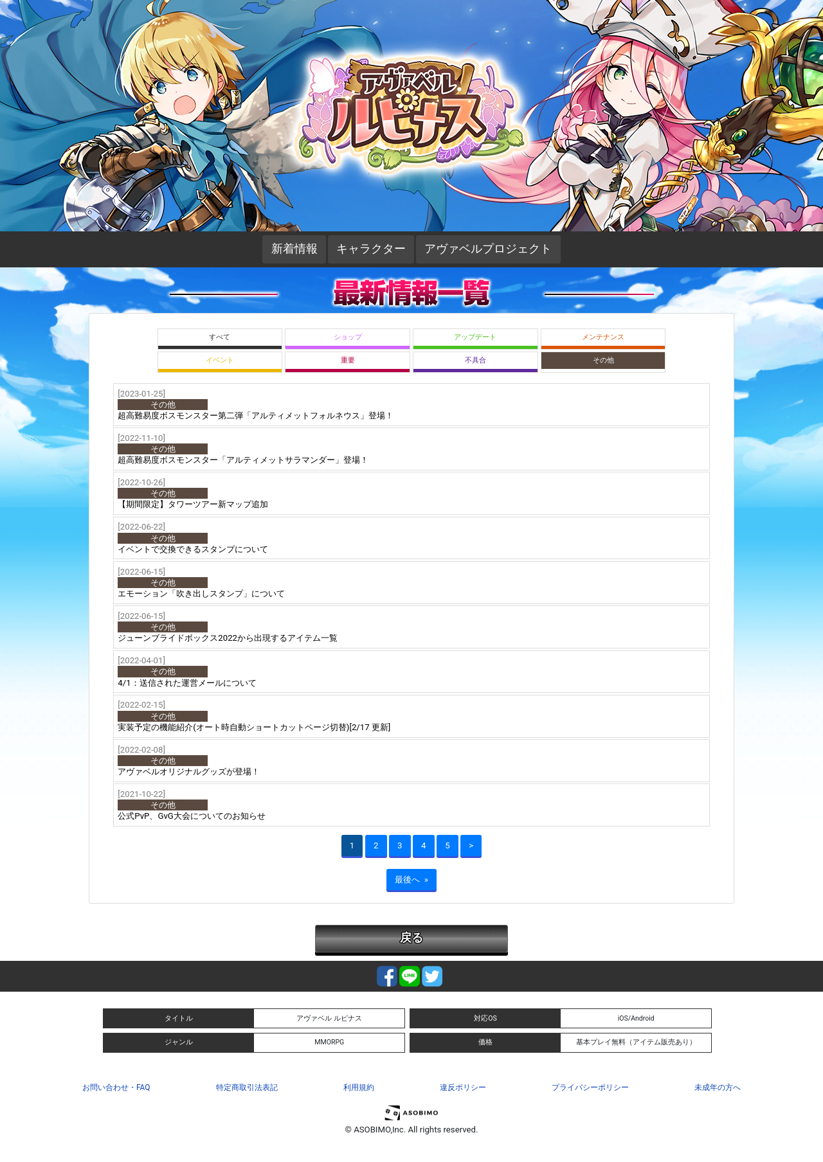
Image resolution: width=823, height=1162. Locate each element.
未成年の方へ (717, 1087)
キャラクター (371, 249)
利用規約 (358, 1087)
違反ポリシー (463, 1087)
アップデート (475, 337)
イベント (220, 360)
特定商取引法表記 (247, 1087)
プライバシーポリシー (590, 1087)
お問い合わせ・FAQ (116, 1087)
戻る (411, 938)
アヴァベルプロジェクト (488, 249)
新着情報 (294, 249)
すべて (219, 337)
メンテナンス (603, 337)
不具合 (475, 360)
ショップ (348, 337)
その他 (603, 360)
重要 (348, 360)
